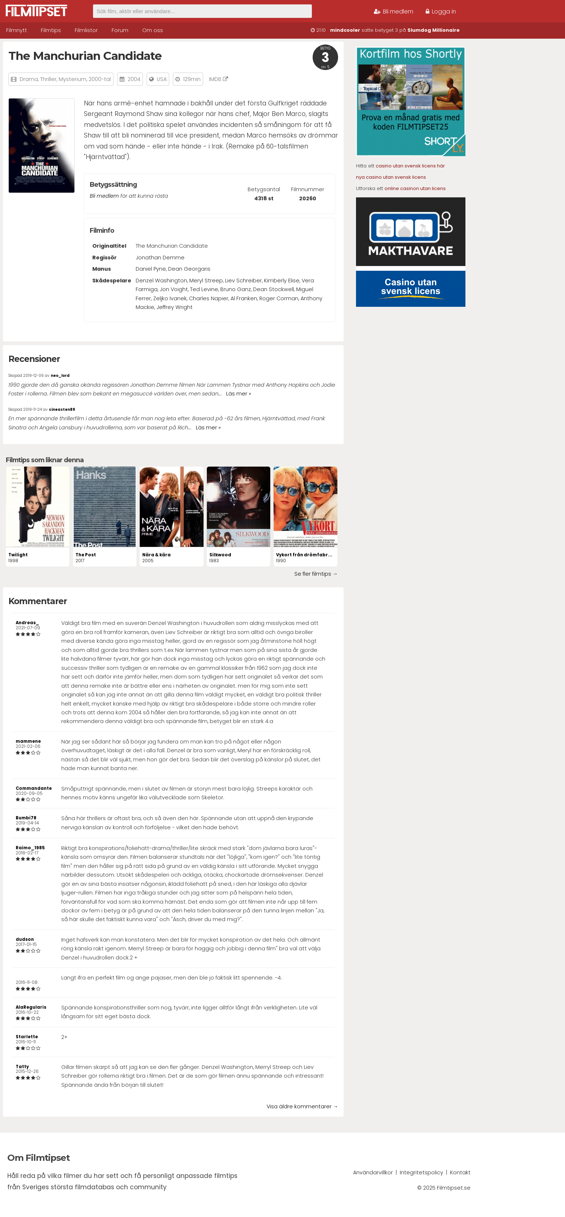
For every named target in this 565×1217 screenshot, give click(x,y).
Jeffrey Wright (174, 307)
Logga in (441, 11)
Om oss (152, 30)
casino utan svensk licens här (410, 165)
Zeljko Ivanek (170, 298)
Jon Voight (174, 289)
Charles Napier (208, 298)
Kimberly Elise (281, 280)
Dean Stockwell (273, 289)
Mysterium (72, 79)
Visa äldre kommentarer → (302, 1106)
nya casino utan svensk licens (391, 177)
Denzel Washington (161, 280)
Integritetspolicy (421, 1172)
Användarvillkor (373, 1172)
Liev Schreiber (243, 280)
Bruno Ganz (235, 289)
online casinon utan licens (415, 188)
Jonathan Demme (160, 257)
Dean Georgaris (189, 269)
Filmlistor (86, 30)
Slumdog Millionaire (433, 30)
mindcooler (345, 30)
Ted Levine (204, 289)
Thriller (48, 79)
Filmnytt (16, 30)
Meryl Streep (206, 280)
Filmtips (51, 30)
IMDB (218, 79)
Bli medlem (393, 11)
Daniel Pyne (151, 269)
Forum (120, 30)
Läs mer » (238, 393)
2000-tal (100, 79)
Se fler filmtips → (316, 573)
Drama (29, 79)
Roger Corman (278, 298)
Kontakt (460, 1172)
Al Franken (244, 298)
